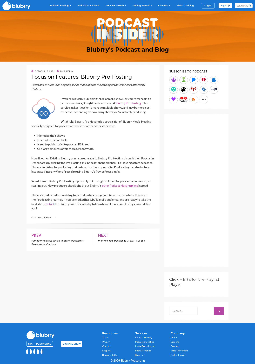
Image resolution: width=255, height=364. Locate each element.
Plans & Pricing (185, 5)
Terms (105, 337)
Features (48, 217)
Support (106, 350)
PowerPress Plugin (144, 346)
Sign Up (225, 5)
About (174, 337)
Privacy (106, 341)
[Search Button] (250, 5)
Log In (207, 5)
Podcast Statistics (88, 5)
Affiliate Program (179, 350)
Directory (140, 355)
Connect (164, 5)
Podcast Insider (179, 355)
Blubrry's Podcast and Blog (127, 49)
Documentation (110, 355)
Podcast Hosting (61, 5)
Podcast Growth (116, 5)
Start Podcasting (39, 344)
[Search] (244, 5)
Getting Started (142, 5)
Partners (175, 346)
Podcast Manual (143, 350)
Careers (175, 341)
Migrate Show (72, 344)
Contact (106, 346)
